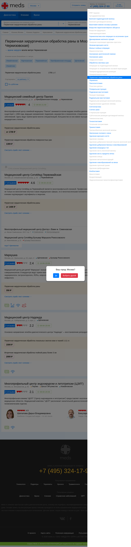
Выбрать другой (69, 276)
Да (56, 276)
